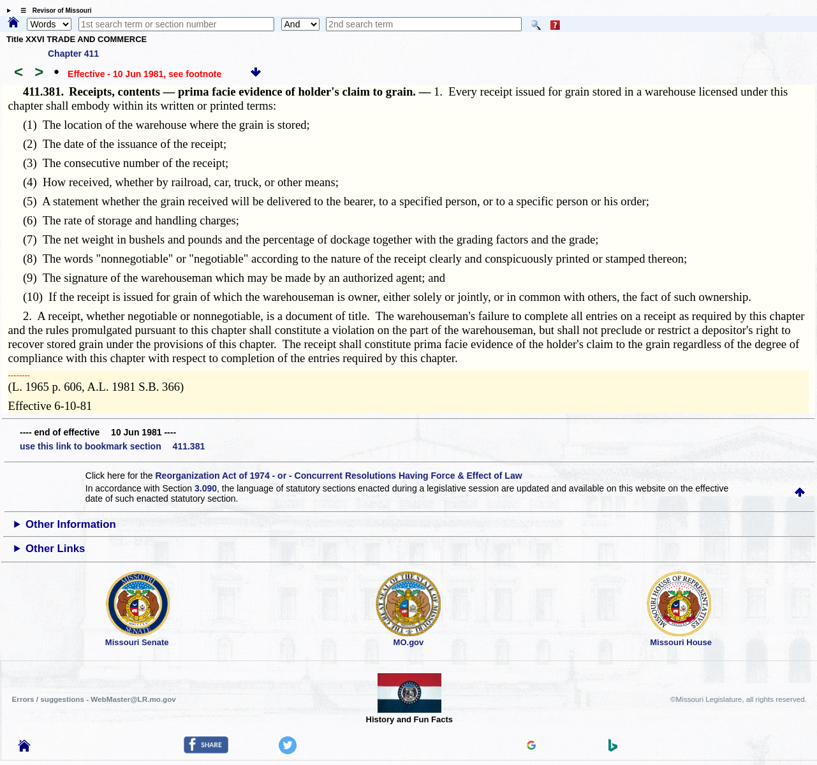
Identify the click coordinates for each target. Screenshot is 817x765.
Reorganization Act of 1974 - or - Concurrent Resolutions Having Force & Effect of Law (338, 475)
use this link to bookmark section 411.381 (112, 446)
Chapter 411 (73, 53)
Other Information (71, 524)
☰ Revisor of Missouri (53, 10)
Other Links (55, 549)
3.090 (206, 488)
